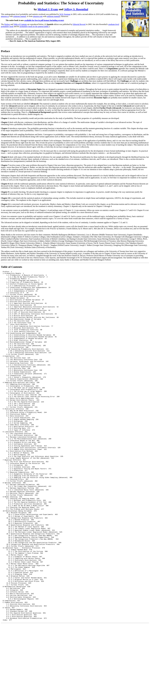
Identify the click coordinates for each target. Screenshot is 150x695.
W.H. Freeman (64, 14)
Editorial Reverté (79, 24)
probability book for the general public (34, 26)
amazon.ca (5, 16)
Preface (7, 24)
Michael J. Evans (48, 9)
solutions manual (19, 16)
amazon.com (38, 16)
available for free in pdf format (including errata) (44, 20)
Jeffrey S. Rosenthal (76, 9)
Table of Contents (20, 24)
